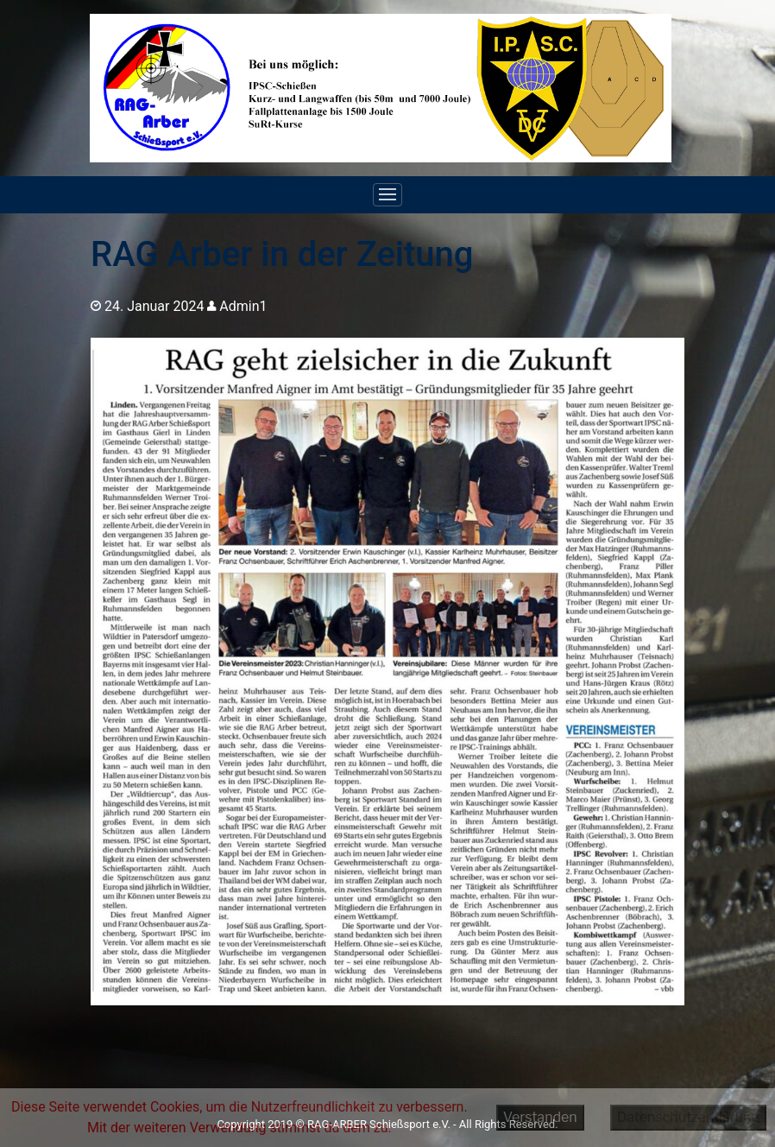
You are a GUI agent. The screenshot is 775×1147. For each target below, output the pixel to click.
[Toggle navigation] (387, 195)
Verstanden (540, 1117)
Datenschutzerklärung (688, 1117)
